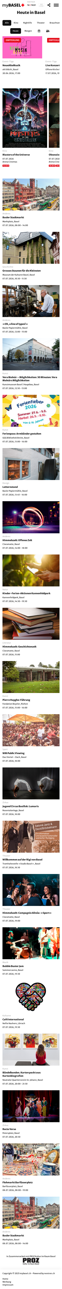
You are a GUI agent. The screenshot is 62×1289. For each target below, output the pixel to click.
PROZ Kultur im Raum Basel (43, 1256)
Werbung (6, 1282)
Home (5, 1279)
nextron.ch (49, 1273)
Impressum (7, 1285)
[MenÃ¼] (56, 5)
